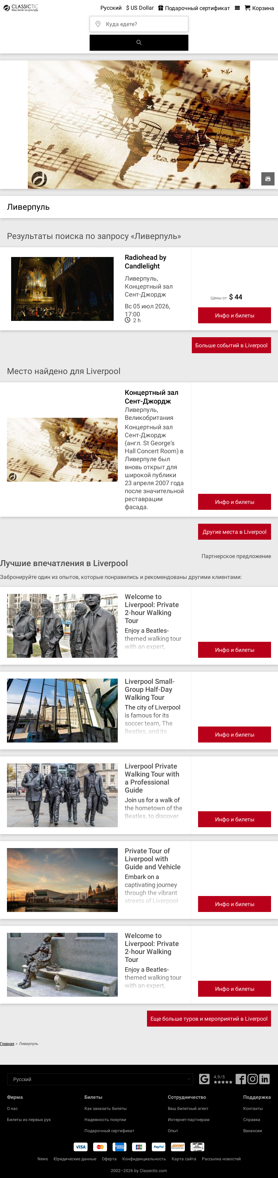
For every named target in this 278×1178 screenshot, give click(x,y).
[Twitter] (252, 1081)
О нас (12, 1108)
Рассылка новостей (221, 1158)
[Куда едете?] (141, 21)
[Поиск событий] (139, 43)
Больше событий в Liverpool (231, 345)
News (43, 1158)
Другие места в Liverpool (235, 532)
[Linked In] (264, 1081)
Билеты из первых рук (29, 1119)
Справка (251, 1119)
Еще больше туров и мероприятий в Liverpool (209, 1018)
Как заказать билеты (105, 1108)
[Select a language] (100, 1079)
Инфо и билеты (234, 315)
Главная (7, 1044)
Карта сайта (184, 1158)
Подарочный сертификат (109, 1130)
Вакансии (252, 1130)
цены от (219, 298)
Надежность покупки (105, 1119)
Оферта (109, 1158)
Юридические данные (75, 1158)
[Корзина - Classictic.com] (259, 8)
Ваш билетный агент (188, 1108)
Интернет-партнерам (189, 1119)
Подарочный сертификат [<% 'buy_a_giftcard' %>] (194, 8)
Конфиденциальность (144, 1158)
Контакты (253, 1108)
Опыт (173, 1130)
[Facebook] (204, 1078)
